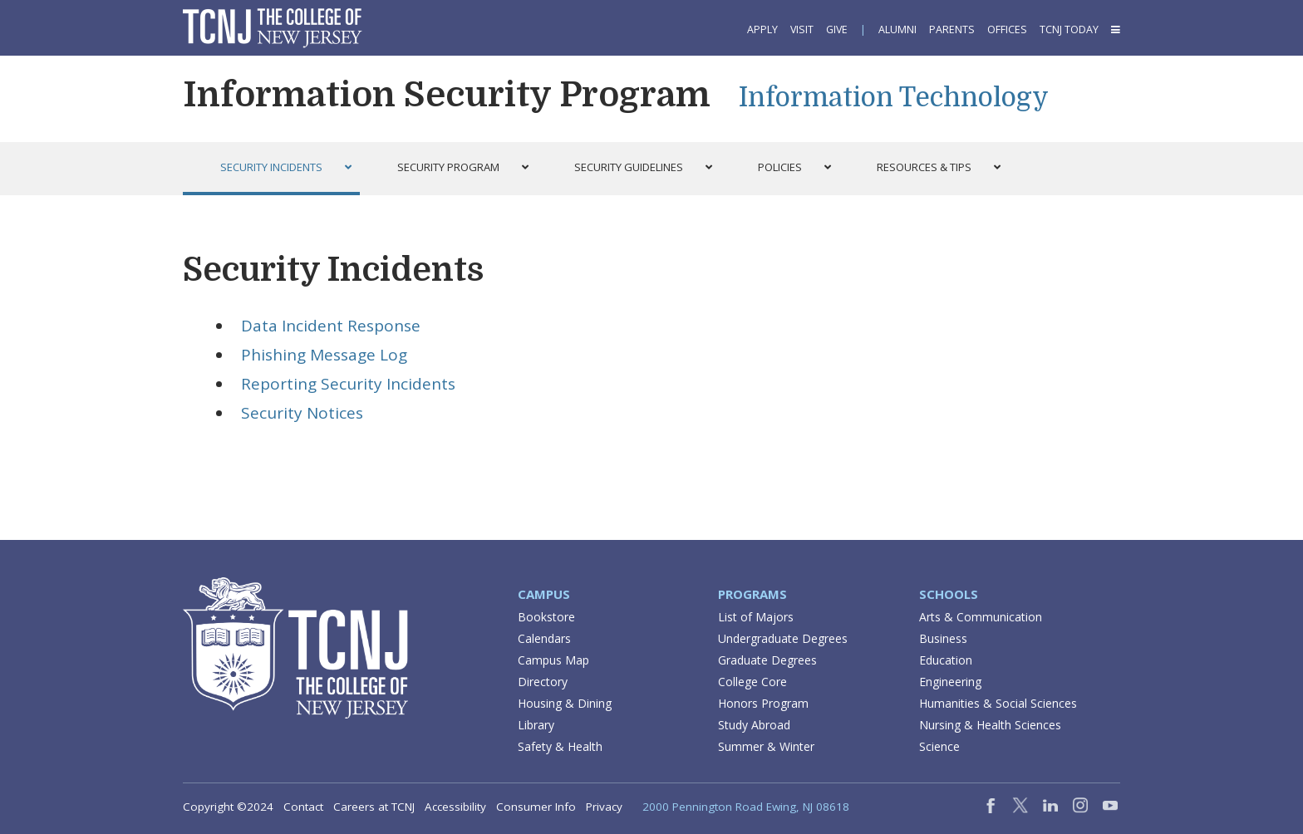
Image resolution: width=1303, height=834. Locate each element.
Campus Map (553, 660)
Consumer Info (536, 806)
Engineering (950, 681)
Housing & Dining (565, 703)
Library (536, 725)
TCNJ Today (1069, 29)
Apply (762, 29)
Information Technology (894, 97)
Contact (303, 806)
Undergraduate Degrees (783, 638)
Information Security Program (447, 95)
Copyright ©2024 (228, 806)
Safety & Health (560, 746)
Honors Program (763, 703)
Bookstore (546, 617)
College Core (752, 681)
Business (943, 638)
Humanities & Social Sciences (998, 703)
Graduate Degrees (767, 660)
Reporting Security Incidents (348, 384)
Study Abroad (754, 725)
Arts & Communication (980, 617)
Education (945, 660)
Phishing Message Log (324, 354)
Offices (1007, 29)
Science (939, 746)
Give (837, 29)
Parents (952, 29)
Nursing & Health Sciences (990, 725)
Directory (543, 681)
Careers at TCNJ (374, 806)
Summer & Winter (766, 746)
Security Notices (302, 413)
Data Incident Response (330, 325)
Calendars (544, 638)
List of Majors (756, 617)
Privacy (604, 806)
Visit (802, 29)
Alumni (897, 29)
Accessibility (455, 806)
